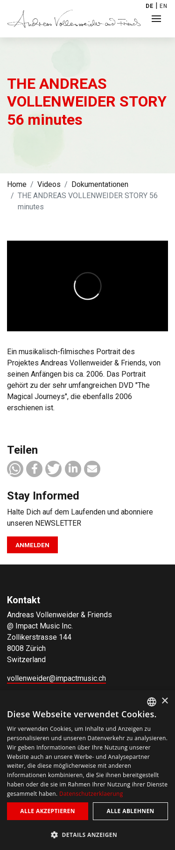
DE (150, 6)
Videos (49, 184)
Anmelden (32, 545)
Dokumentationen (99, 184)
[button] (15, 469)
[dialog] (87, 770)
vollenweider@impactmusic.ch (56, 678)
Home (17, 184)
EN (164, 6)
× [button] (164, 701)
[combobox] (151, 702)
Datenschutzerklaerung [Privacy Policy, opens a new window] (91, 794)
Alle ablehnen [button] (130, 811)
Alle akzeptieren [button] (47, 811)
